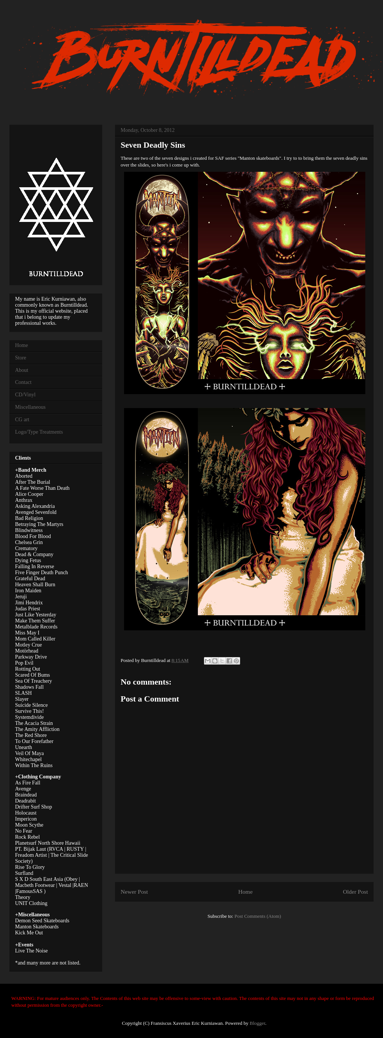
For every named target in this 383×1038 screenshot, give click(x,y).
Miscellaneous (30, 407)
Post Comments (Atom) (257, 916)
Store (20, 358)
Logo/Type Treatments (39, 432)
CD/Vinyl (25, 394)
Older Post (355, 891)
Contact (23, 382)
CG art (22, 419)
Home (245, 891)
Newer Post (134, 891)
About (21, 370)
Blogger (257, 1023)
